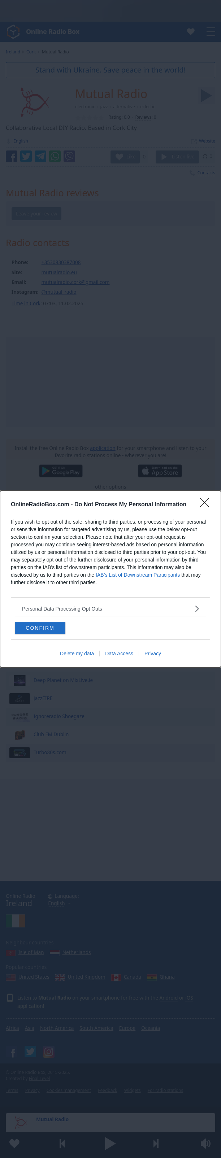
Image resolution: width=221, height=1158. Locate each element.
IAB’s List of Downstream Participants (138, 575)
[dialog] (110, 579)
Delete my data (77, 653)
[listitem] (110, 608)
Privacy (152, 653)
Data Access (119, 653)
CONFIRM (40, 628)
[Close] (207, 505)
